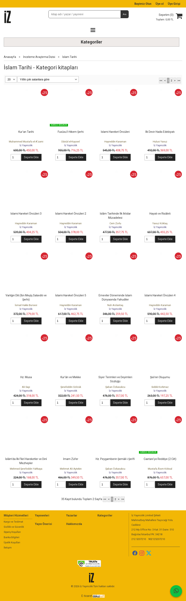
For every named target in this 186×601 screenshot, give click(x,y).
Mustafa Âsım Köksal (160, 468)
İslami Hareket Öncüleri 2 (70, 213)
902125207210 (156, 539)
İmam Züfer (70, 459)
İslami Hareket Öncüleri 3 (26, 213)
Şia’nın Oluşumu (160, 377)
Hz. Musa (26, 377)
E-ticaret (86, 595)
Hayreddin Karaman (115, 141)
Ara (124, 14)
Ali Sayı (26, 386)
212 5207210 (138, 539)
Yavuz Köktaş (160, 223)
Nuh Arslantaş (115, 305)
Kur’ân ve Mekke (70, 377)
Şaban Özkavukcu (115, 386)
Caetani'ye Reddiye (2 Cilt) (160, 459)
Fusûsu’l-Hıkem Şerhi (71, 131)
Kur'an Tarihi (26, 131)
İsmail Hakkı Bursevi (26, 305)
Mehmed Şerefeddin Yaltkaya (26, 468)
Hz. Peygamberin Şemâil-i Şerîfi (115, 459)
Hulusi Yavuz (160, 141)
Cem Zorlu (115, 223)
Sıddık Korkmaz (160, 386)
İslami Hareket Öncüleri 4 (160, 295)
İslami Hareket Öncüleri (115, 131)
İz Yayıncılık (26, 145)
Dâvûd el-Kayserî (70, 141)
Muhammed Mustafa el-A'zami (26, 141)
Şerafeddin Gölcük (70, 386)
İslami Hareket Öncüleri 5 (70, 295)
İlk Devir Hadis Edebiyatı (160, 131)
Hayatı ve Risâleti (160, 213)
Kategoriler (91, 42)
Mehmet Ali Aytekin (71, 468)
